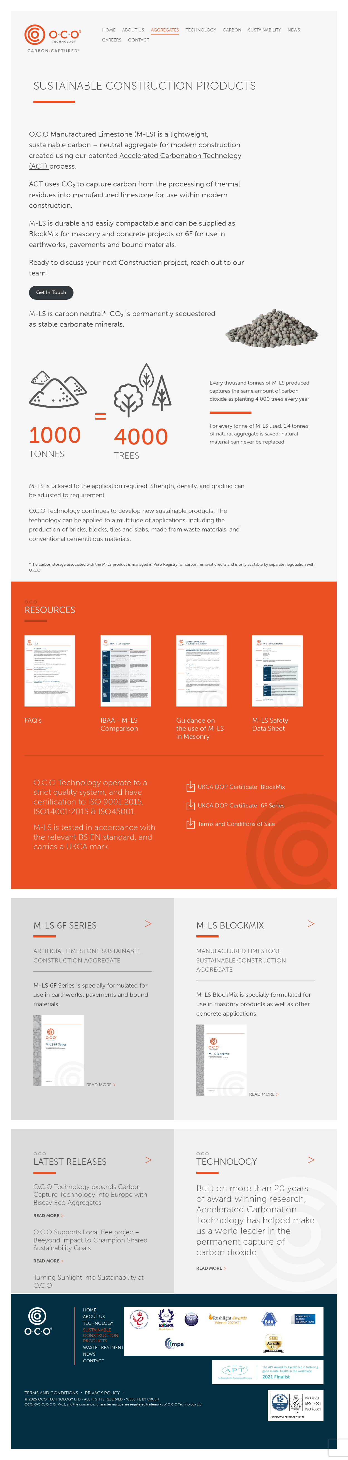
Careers (111, 40)
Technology (201, 30)
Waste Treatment (103, 1347)
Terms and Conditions (51, 1392)
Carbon (232, 30)
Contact (138, 40)
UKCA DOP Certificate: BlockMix (241, 786)
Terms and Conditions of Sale (236, 823)
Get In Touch (51, 292)
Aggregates (165, 30)
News (294, 30)
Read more (99, 1084)
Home (109, 30)
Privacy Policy (102, 1392)
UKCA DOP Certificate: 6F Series (241, 805)
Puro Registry (165, 564)
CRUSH (153, 1399)
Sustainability (264, 30)
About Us (133, 30)
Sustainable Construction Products (100, 1335)
